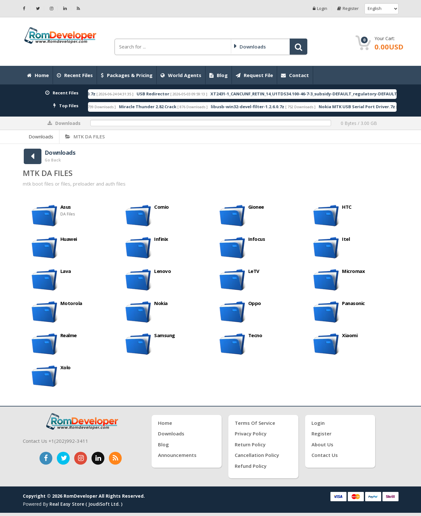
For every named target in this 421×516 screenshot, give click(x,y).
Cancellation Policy (257, 455)
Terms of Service (255, 423)
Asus (65, 207)
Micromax (353, 271)
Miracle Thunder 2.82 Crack (261, 106)
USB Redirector (266, 94)
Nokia (161, 303)
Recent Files (75, 75)
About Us (322, 444)
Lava (65, 271)
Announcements (177, 455)
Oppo (254, 303)
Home (38, 75)
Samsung (164, 335)
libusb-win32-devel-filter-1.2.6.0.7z (361, 106)
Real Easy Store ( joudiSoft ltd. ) (85, 504)
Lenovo (162, 271)
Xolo (65, 367)
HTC (347, 207)
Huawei (68, 239)
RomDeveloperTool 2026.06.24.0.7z (172, 94)
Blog (218, 75)
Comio (161, 207)
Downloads (41, 136)
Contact (295, 75)
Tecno (255, 335)
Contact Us (324, 455)
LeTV (253, 271)
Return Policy (250, 444)
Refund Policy (251, 466)
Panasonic (353, 303)
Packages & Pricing (127, 75)
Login (320, 8)
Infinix (161, 239)
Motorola (71, 303)
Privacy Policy (251, 433)
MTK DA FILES (85, 136)
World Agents (181, 75)
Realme (68, 335)
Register (348, 8)
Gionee (256, 207)
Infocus (256, 239)
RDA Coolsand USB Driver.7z (166, 106)
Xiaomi (349, 335)
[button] (298, 47)
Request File (254, 75)
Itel (346, 239)
